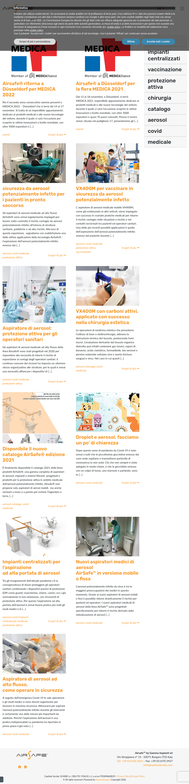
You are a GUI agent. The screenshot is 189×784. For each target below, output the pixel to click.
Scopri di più (57, 134)
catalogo (17, 504)
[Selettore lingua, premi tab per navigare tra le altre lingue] (161, 8)
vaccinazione (83, 251)
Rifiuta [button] (131, 774)
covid (15, 253)
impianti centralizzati (164, 55)
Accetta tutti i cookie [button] (158, 774)
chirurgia (90, 366)
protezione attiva (12, 257)
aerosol (7, 253)
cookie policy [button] (113, 760)
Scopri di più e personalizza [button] (34, 774)
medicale (24, 253)
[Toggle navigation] (2, 15)
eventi (6, 134)
